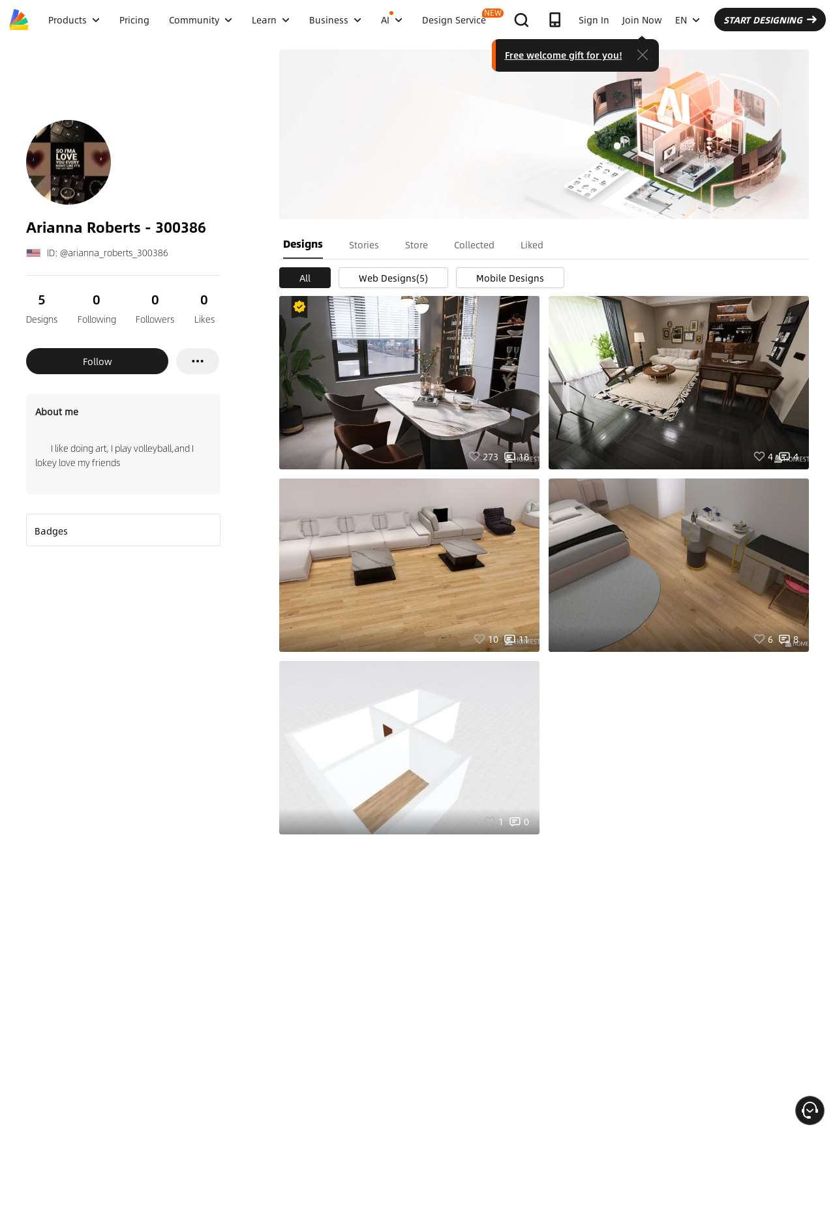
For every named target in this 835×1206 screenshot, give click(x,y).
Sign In (594, 19)
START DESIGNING (770, 19)
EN (687, 19)
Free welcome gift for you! (563, 54)
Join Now (642, 19)
